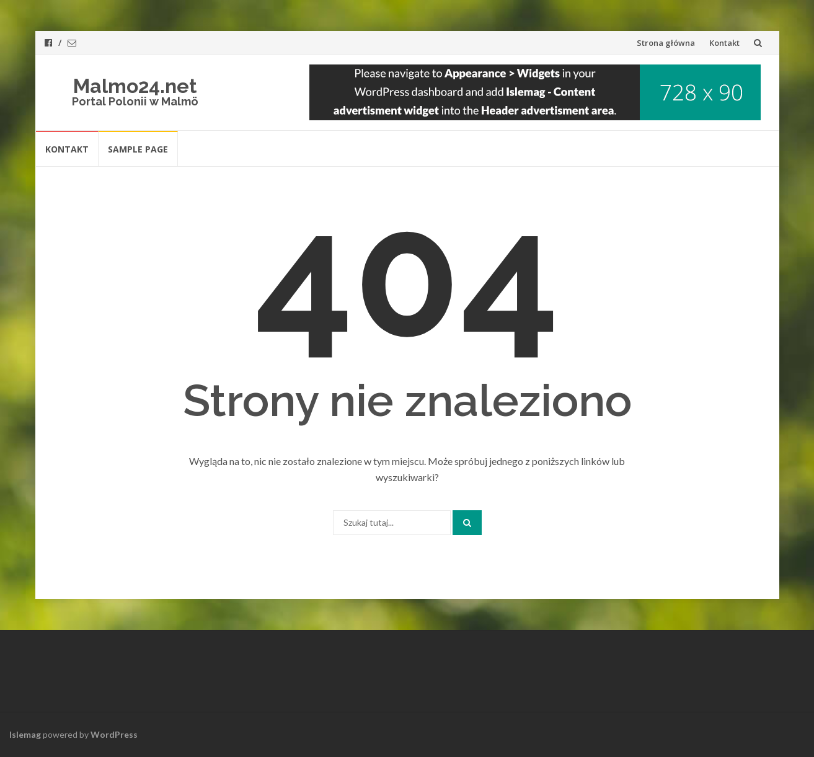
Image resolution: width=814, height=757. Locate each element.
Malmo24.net (135, 85)
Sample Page (138, 149)
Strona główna (666, 42)
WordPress (114, 734)
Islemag (25, 734)
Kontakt (724, 42)
